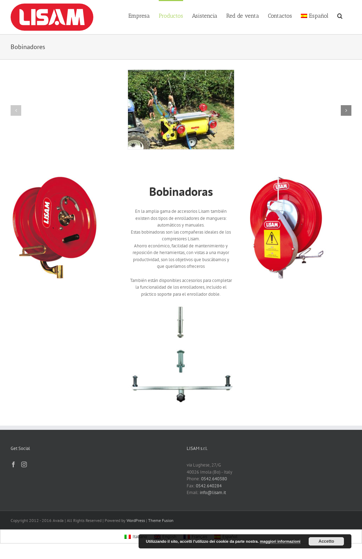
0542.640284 (209, 486)
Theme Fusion (161, 520)
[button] (340, 15)
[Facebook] (13, 464)
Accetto (326, 541)
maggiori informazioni (280, 541)
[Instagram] (24, 464)
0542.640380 (214, 479)
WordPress (136, 520)
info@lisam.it (213, 492)
